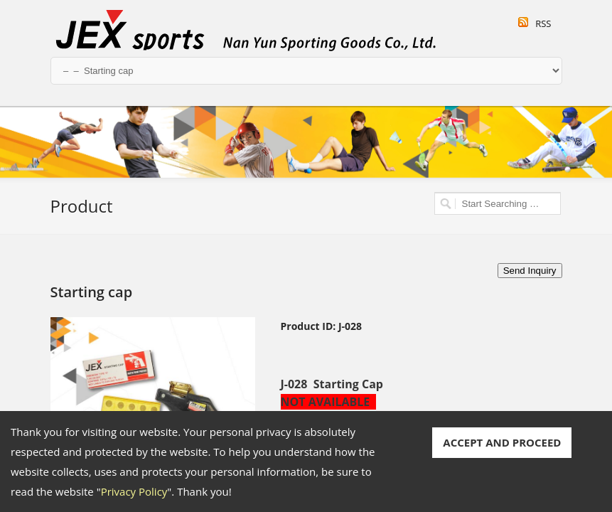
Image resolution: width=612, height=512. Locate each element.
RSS (543, 23)
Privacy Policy (134, 491)
